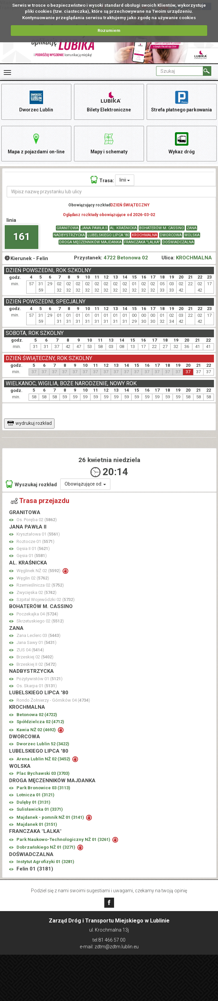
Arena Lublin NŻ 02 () (43, 759)
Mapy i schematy (109, 142)
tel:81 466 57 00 (109, 940)
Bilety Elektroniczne (109, 100)
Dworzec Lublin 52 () (42, 744)
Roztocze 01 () (35, 541)
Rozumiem (109, 30)
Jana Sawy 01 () (36, 642)
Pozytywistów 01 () (39, 678)
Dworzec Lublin (36, 100)
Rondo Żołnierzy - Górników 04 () (53, 700)
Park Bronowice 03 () (43, 788)
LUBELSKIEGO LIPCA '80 (108, 235)
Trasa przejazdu (40, 501)
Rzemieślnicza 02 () (40, 585)
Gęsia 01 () (31, 555)
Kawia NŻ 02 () (36, 729)
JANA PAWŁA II (94, 228)
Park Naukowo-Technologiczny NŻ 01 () (63, 839)
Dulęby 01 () (33, 802)
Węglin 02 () (32, 578)
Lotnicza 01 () (35, 795)
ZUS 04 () (30, 650)
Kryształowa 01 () (38, 534)
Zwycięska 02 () (36, 592)
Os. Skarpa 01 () (36, 686)
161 (21, 237)
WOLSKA (191, 235)
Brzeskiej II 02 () (36, 664)
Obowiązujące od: (85, 484)
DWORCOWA (171, 235)
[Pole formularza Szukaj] (179, 71)
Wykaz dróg (181, 142)
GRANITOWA (67, 228)
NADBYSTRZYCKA (69, 235)
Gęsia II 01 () (33, 548)
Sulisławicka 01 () (39, 809)
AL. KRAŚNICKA (123, 228)
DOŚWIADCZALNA (178, 242)
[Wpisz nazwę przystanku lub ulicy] (111, 192)
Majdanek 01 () (36, 824)
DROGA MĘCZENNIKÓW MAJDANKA (90, 242)
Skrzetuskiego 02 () (40, 621)
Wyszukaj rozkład (31, 484)
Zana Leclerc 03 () (38, 635)
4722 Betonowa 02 (126, 258)
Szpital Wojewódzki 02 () (45, 599)
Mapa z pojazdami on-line (36, 142)
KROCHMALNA (144, 235)
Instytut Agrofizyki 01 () (45, 861)
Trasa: (102, 180)
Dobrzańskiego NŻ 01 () (46, 847)
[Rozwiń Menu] (7, 72)
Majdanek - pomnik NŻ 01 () (50, 817)
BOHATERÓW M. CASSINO (161, 228)
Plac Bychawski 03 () (43, 773)
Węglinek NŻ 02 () (39, 570)
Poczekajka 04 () (37, 614)
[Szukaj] (207, 71)
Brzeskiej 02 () (34, 657)
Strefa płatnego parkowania (181, 100)
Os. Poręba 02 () (36, 519)
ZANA (191, 228)
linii (124, 180)
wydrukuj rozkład (29, 423)
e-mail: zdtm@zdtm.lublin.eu (109, 946)
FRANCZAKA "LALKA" (142, 242)
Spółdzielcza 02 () (40, 721)
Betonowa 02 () (36, 714)
